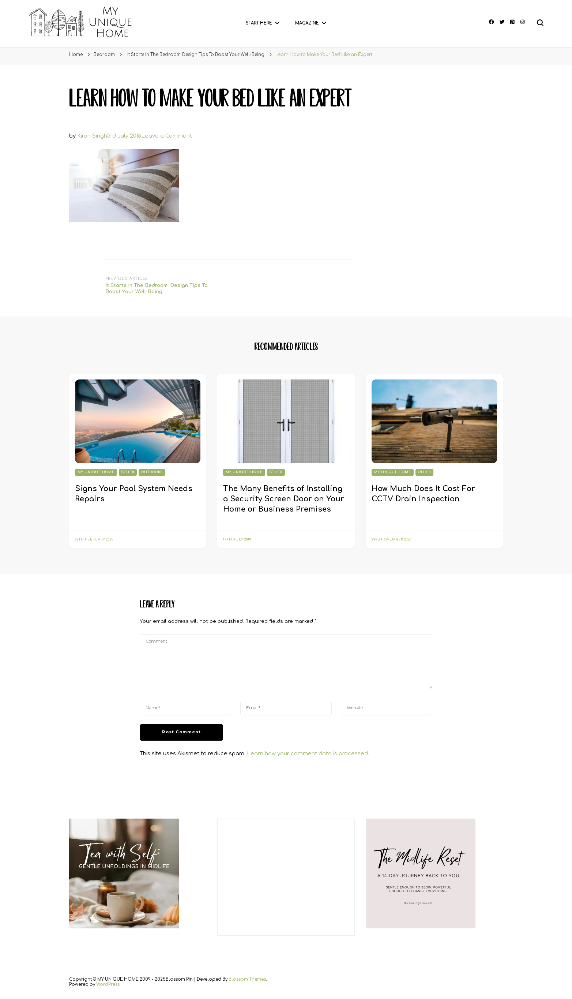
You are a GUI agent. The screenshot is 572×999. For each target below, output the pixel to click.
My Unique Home (96, 472)
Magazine (307, 23)
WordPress (108, 984)
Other (127, 472)
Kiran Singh (92, 136)
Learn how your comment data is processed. (308, 754)
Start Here (259, 23)
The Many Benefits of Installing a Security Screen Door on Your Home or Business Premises (283, 498)
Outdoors (152, 472)
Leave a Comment (166, 136)
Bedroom (104, 54)
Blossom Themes (247, 979)
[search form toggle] (540, 22)
